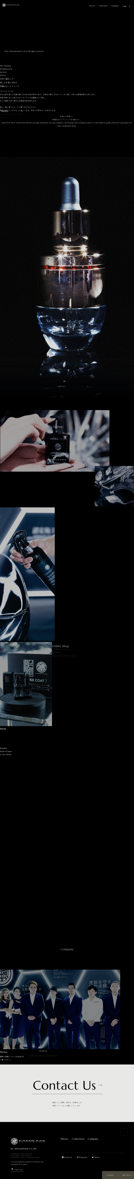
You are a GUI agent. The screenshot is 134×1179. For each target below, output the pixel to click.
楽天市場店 (56, 652)
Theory (92, 6)
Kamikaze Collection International (43, 1055)
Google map (17, 1169)
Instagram (82, 1157)
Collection (103, 6)
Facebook (67, 1157)
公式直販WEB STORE (61, 649)
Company (115, 6)
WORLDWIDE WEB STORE (63, 656)
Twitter (96, 1157)
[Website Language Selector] (127, 6)
